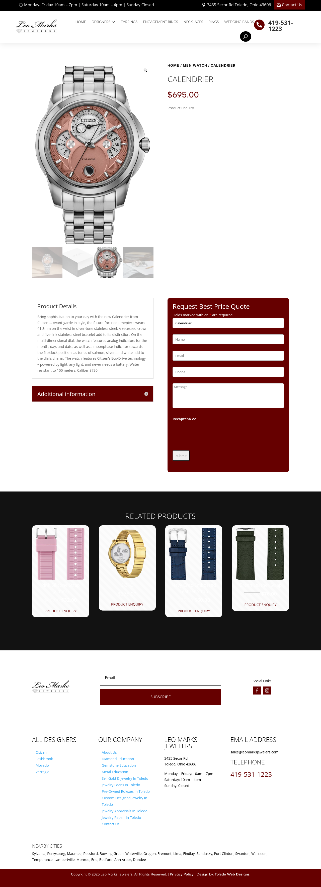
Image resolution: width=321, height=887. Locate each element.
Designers (101, 22)
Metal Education (115, 771)
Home (80, 22)
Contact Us (292, 5)
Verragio (42, 771)
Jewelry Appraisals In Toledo (124, 811)
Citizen (41, 752)
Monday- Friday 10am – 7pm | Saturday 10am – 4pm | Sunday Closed (89, 5)
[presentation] (211, 434)
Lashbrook (44, 758)
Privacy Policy (182, 874)
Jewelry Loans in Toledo (121, 784)
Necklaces (193, 22)
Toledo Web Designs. (232, 874)
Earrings (129, 22)
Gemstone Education (119, 765)
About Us (109, 752)
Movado (42, 765)
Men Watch (195, 65)
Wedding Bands (239, 22)
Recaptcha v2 (184, 419)
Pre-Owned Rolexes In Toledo (126, 791)
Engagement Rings (160, 22)
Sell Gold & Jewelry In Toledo (125, 778)
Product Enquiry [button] (60, 611)
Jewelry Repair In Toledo (121, 817)
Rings (214, 22)
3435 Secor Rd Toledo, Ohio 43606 (239, 5)
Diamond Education (118, 758)
